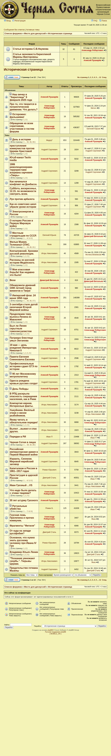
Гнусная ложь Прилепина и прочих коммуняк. (22, 518)
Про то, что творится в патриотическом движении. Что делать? (24, 107)
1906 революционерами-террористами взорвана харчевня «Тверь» (21, 170)
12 (100, 77)
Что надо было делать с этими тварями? (23, 491)
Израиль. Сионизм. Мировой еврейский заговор (22, 461)
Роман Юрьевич (49, 470)
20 (30, 247)
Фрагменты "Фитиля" (22, 525)
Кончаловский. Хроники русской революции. (24, 252)
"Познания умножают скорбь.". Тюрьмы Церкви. (22, 561)
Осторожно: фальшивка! (18, 115)
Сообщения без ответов (14, 30)
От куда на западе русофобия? (20, 532)
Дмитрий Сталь (49, 478)
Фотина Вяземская (93, 255)
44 (33, 142)
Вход (7, 21)
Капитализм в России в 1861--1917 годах (23, 469)
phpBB (50, 630)
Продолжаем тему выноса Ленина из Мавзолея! (20, 317)
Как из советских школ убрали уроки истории (23, 205)
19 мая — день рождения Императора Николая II (23, 348)
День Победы (20, 389)
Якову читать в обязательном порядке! (24, 421)
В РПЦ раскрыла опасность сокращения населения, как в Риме (23, 396)
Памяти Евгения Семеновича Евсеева (22, 358)
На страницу (82, 77)
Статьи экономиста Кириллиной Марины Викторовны (32, 55)
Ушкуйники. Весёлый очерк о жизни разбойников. (22, 413)
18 (28, 445)
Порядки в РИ (18, 436)
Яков (49, 244)
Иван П (49, 437)
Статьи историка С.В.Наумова (30, 49)
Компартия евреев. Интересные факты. (21, 404)
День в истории (21, 139)
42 (28, 142)
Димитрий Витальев (93, 236)
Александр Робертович (92, 50)
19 (28, 247)
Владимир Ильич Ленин (24, 552)
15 (28, 301)
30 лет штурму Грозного (24, 500)
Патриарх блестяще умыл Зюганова (21, 339)
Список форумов (13, 33)
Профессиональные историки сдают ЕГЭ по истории (24, 366)
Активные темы (32, 30)
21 (33, 247)
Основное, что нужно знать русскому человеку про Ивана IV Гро (23, 541)
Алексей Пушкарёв (92, 60)
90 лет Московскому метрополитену (23, 375)
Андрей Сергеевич (49, 150)
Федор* (49, 140)
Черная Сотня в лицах (23, 442)
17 (33, 301)
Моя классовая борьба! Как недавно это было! (22, 272)
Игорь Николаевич (49, 253)
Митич (93, 108)
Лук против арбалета (22, 199)
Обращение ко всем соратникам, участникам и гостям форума (22, 127)
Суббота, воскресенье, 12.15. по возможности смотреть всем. (23, 191)
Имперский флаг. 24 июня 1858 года (23, 296)
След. (104, 77)
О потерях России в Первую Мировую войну (21, 223)
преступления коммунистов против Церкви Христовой (22, 148)
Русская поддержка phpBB (55, 632)
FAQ (94, 21)
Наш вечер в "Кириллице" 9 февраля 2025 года (21, 97)
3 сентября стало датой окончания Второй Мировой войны (24, 307)
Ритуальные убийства (18, 507)
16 (30, 301)
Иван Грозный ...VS (21, 485)
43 (30, 142)
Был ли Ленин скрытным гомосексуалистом (21, 328)
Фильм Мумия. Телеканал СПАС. (20, 243)
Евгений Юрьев (93, 129)
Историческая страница (60, 33)
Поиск (103, 21)
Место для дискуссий (35, 33)
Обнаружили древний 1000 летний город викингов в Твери (22, 288)
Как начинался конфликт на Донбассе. (23, 183)
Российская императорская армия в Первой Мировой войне (24, 452)
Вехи (12, 280)
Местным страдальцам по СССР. (23, 234)
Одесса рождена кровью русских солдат (24, 382)
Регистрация (19, 21)
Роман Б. (49, 508)
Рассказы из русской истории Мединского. (22, 261)
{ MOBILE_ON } (55, 634)
